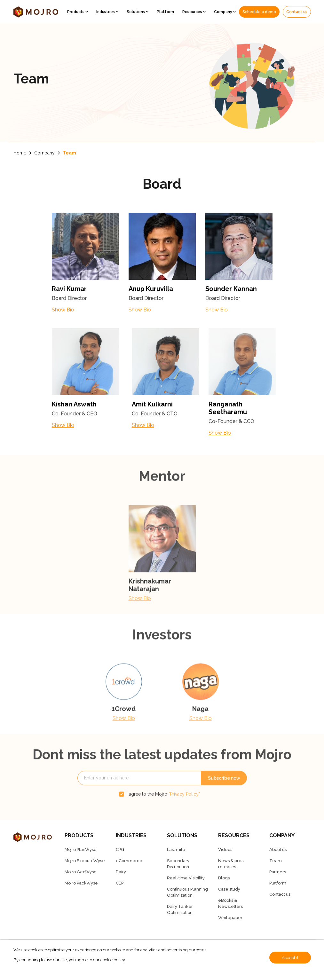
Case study (229, 889)
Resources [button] (192, 12)
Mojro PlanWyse (81, 849)
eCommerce (129, 860)
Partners (277, 871)
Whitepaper (230, 917)
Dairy (121, 871)
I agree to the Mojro (163, 807)
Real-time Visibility (186, 878)
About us (278, 849)
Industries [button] (106, 12)
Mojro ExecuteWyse (85, 860)
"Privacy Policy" (184, 807)
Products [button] (76, 12)
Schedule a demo (259, 12)
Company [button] (223, 12)
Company (44, 152)
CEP (119, 883)
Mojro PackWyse (81, 883)
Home (19, 152)
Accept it (290, 957)
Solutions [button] (136, 12)
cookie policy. (113, 959)
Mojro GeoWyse (81, 871)
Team (69, 152)
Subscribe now (224, 791)
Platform (165, 12)
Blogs (224, 878)
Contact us (296, 12)
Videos (225, 849)
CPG (120, 849)
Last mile (176, 849)
